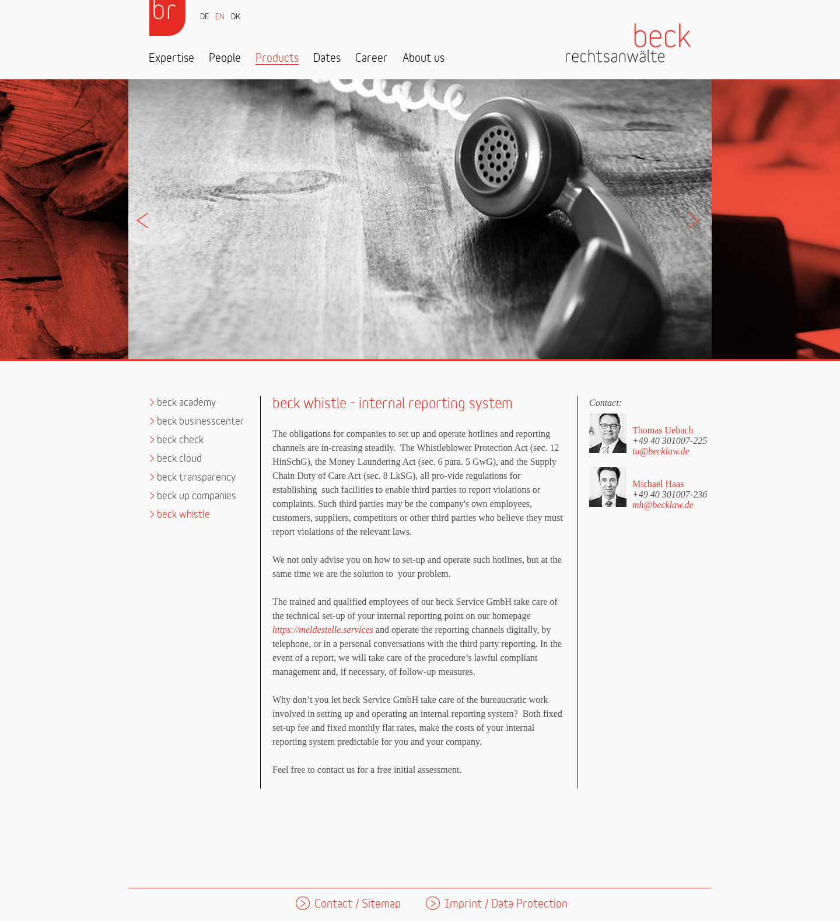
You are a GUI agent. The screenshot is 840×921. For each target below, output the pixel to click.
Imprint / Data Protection (506, 904)
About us (423, 58)
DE (204, 17)
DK (235, 17)
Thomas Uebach (662, 430)
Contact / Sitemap (357, 904)
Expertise (171, 58)
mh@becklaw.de (663, 505)
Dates (327, 58)
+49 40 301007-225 (669, 440)
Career (371, 58)
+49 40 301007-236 (669, 494)
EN (220, 17)
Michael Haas (658, 484)
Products (277, 58)
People (225, 58)
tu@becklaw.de (661, 451)
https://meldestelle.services (322, 630)
